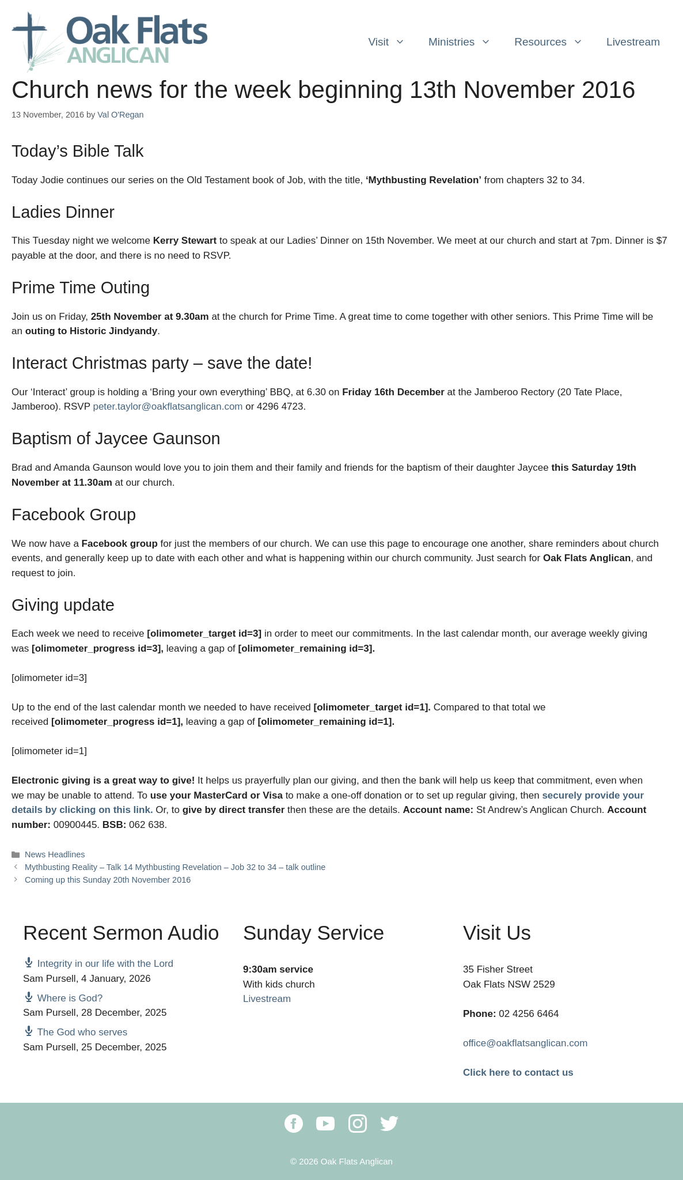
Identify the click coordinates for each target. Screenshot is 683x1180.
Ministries (465, 42)
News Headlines (55, 854)
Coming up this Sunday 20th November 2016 (108, 879)
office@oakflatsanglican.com (525, 1043)
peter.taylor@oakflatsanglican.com (167, 406)
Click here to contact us (518, 1072)
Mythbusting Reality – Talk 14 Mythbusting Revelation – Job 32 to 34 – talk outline (175, 867)
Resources (554, 42)
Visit (392, 42)
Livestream (633, 42)
